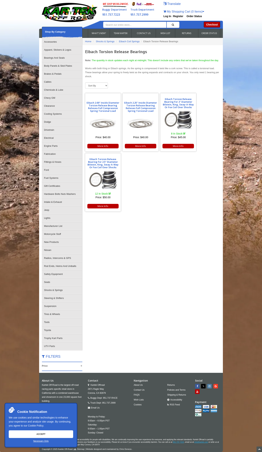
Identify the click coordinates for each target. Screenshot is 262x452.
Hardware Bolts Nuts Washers (60, 194)
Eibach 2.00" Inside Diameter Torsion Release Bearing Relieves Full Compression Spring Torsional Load (101, 105)
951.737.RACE (110, 398)
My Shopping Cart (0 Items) (183, 11)
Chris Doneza (125, 449)
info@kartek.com (201, 442)
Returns (171, 385)
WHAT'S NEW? (99, 33)
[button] (172, 4)
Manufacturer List (53, 226)
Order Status (194, 16)
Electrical (49, 138)
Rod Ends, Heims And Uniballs (60, 266)
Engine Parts (50, 146)
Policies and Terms (176, 390)
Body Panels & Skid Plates (58, 65)
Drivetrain (49, 130)
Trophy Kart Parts (53, 338)
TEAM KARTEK (121, 33)
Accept (40, 434)
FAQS (137, 395)
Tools (46, 322)
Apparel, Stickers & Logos (57, 49)
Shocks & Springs (53, 290)
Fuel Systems (51, 178)
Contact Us (139, 390)
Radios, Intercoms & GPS (57, 258)
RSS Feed (175, 404)
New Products (51, 242)
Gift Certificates (52, 186)
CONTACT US (143, 33)
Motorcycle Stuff (52, 234)
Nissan (47, 250)
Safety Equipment (53, 274)
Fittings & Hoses (52, 162)
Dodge (47, 122)
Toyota (47, 330)
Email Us (95, 407)
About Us (138, 385)
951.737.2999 (139, 15)
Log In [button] (167, 16)
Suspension (50, 306)
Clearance (49, 105)
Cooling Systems (53, 113)
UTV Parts (49, 346)
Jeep (46, 210)
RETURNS (186, 33)
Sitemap (80, 449)
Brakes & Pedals (52, 73)
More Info (101, 146)
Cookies (138, 404)
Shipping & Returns (176, 395)
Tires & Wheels (52, 314)
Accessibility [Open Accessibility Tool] (176, 399)
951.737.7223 (111, 15)
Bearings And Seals (54, 57)
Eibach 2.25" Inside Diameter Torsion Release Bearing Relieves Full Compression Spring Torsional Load (135, 105)
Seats (47, 282)
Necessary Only (41, 441)
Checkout (212, 24)
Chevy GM (49, 97)
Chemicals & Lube (53, 89)
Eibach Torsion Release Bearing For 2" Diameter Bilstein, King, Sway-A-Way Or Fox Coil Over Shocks (169, 102)
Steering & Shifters (54, 298)
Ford (46, 170)
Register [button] (178, 16)
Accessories (50, 41)
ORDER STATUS (209, 33)
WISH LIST (165, 33)
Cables (47, 81)
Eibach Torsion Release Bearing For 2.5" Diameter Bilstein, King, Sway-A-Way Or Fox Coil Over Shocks (203, 102)
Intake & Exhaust (53, 202)
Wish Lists (139, 399)
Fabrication (50, 154)
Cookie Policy (35, 425)
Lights (47, 218)
